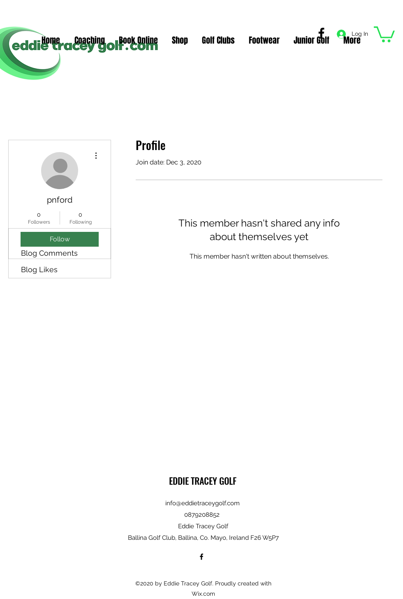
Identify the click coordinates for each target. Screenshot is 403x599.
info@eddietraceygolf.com (202, 503)
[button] (384, 33)
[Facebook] (201, 557)
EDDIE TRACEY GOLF (202, 480)
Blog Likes (39, 269)
